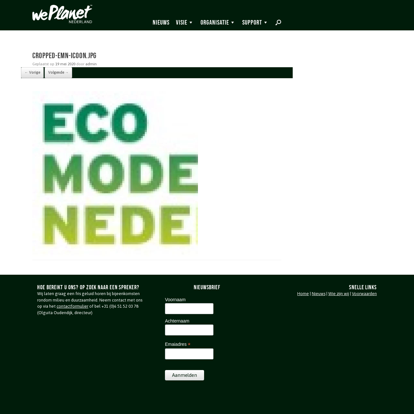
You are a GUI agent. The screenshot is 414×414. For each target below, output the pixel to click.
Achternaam (177, 321)
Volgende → (58, 72)
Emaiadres (178, 344)
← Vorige (32, 72)
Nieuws (161, 22)
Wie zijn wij (338, 293)
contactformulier (72, 306)
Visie (181, 22)
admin (91, 64)
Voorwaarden (364, 293)
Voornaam (175, 299)
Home (303, 293)
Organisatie (215, 22)
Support (252, 22)
